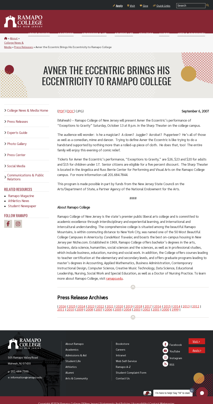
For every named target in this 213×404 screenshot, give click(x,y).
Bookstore (122, 335)
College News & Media (34, 38)
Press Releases (59, 38)
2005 (118, 301)
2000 (165, 301)
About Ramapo (74, 335)
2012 (195, 297)
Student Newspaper (22, 197)
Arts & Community (76, 369)
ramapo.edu (114, 269)
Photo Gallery (17, 135)
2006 (108, 301)
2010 (70, 301)
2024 (81, 297)
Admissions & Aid (75, 346)
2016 (157, 297)
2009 (79, 301)
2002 (146, 301)
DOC (70, 102)
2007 (99, 301)
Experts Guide (17, 124)
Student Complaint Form (131, 363)
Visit (131, 5)
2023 (91, 297)
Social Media (16, 157)
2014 (176, 297)
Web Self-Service (126, 352)
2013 (186, 297)
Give (144, 5)
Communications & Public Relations (25, 168)
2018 (138, 297)
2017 (148, 297)
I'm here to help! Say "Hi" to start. (172, 393)
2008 (89, 301)
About (14, 38)
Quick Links (161, 5)
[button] (202, 393)
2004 (127, 301)
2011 (60, 301)
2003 (137, 301)
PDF (61, 102)
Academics (72, 340)
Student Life (73, 352)
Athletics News (18, 192)
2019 (129, 297)
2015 (167, 297)
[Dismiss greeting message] (192, 390)
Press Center (16, 146)
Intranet (121, 346)
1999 (175, 301)
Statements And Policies (115, 394)
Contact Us (123, 369)
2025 (72, 297)
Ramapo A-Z (123, 358)
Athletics (71, 358)
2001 (156, 301)
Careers (120, 340)
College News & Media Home (27, 101)
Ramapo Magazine (21, 187)
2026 (62, 297)
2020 (119, 297)
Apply (118, 5)
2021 (110, 297)
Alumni (69, 363)
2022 (100, 297)
